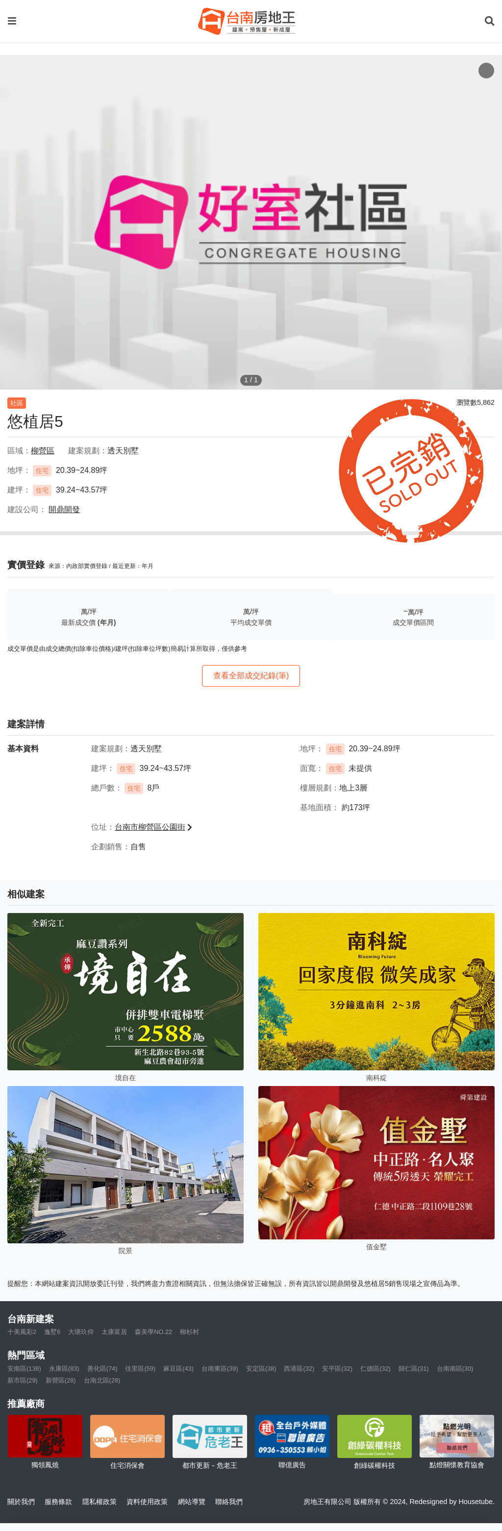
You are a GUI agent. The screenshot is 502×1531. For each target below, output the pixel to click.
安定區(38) (261, 1368)
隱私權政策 (99, 1502)
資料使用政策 (147, 1502)
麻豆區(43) (178, 1368)
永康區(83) (64, 1368)
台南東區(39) (219, 1368)
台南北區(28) (102, 1380)
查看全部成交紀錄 (251, 675)
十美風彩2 (21, 1331)
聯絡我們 (229, 1502)
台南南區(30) (455, 1368)
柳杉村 (189, 1331)
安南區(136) (24, 1368)
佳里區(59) (140, 1368)
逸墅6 (52, 1331)
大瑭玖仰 (81, 1331)
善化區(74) (102, 1368)
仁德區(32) (375, 1368)
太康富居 (114, 1331)
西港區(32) (299, 1368)
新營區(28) (61, 1380)
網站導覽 (191, 1502)
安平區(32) (337, 1368)
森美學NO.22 (153, 1331)
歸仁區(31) (414, 1368)
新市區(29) (22, 1380)
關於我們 (21, 1502)
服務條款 (58, 1502)
